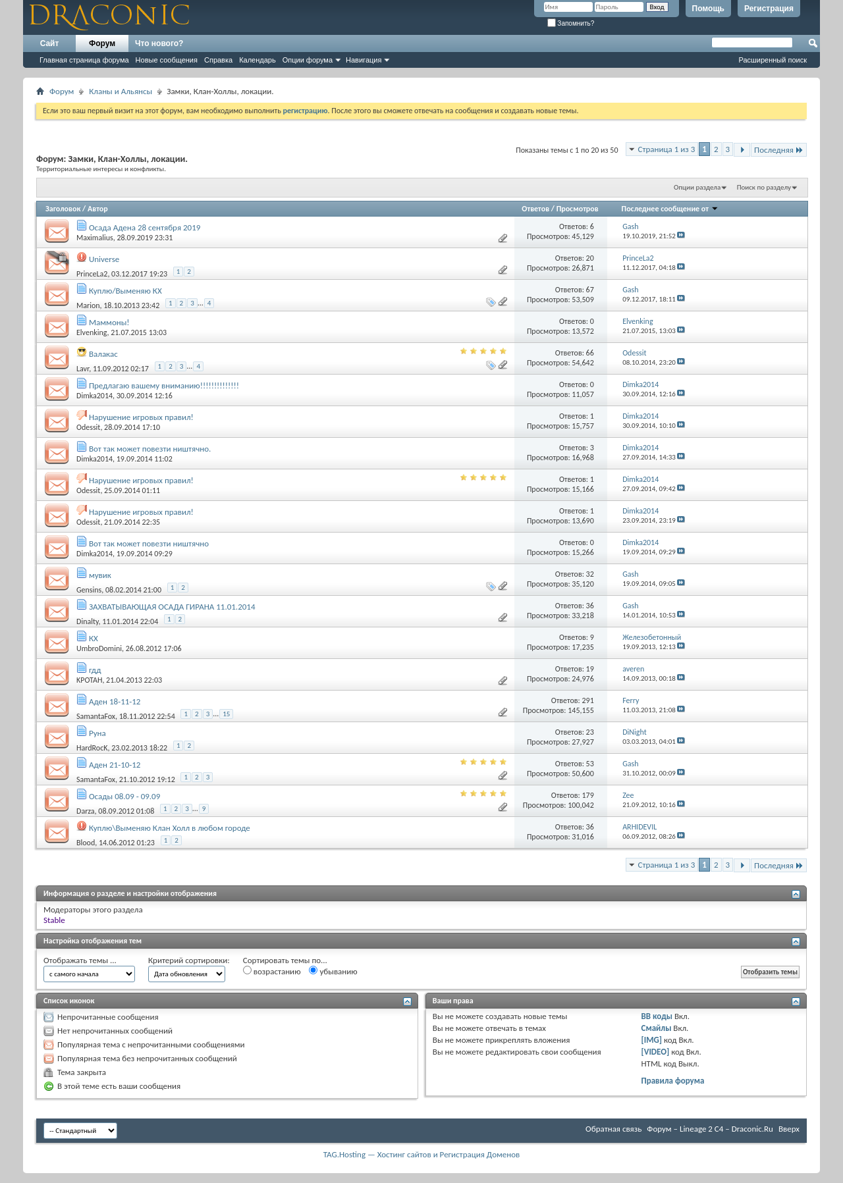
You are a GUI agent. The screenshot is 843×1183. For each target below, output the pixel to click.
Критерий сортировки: (189, 960)
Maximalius (94, 237)
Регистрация (769, 8)
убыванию (333, 971)
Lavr (82, 368)
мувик (100, 575)
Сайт (49, 43)
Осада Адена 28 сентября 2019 (144, 227)
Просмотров (578, 208)
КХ (93, 638)
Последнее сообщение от (670, 208)
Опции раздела (697, 187)
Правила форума (673, 1081)
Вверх (789, 1129)
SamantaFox (95, 715)
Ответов (535, 208)
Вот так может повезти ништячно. (150, 449)
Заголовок (62, 208)
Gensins (88, 589)
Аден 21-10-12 (115, 765)
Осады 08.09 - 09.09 (124, 796)
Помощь (708, 8)
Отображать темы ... (80, 960)
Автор (98, 208)
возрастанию (272, 971)
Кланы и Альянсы (120, 91)
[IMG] (652, 1040)
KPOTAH (89, 680)
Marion (88, 304)
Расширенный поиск (772, 60)
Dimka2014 (94, 395)
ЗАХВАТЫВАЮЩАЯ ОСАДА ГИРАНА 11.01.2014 (172, 607)
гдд (95, 670)
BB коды (657, 1016)
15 (226, 714)
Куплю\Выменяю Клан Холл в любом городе (169, 828)
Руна (97, 733)
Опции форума (308, 60)
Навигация (363, 60)
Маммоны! (109, 322)
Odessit (88, 427)
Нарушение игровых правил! (141, 417)
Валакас (103, 354)
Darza (85, 810)
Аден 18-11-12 (115, 701)
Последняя (778, 150)
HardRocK (91, 747)
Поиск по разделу (764, 187)
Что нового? (159, 43)
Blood (85, 842)
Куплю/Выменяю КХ (125, 291)
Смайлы (656, 1028)
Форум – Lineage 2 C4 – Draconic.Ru (710, 1129)
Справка (218, 60)
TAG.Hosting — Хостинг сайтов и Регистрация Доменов (421, 1154)
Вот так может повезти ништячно (149, 543)
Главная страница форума (84, 60)
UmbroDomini (99, 648)
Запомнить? (571, 23)
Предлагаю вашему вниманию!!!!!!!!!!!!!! (164, 385)
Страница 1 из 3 (666, 149)
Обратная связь (613, 1129)
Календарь (257, 60)
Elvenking (91, 332)
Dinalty (87, 620)
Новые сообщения (167, 60)
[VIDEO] (655, 1052)
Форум (102, 43)
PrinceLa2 (91, 273)
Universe (104, 259)
